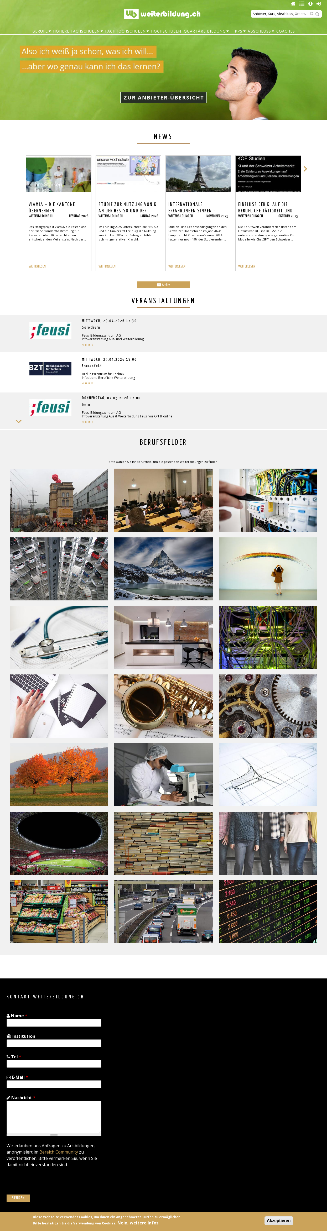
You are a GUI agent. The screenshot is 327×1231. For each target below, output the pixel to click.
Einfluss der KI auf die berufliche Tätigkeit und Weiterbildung (265, 211)
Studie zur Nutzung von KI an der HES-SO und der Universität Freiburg (128, 211)
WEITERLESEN (37, 266)
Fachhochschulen (125, 31)
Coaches (285, 31)
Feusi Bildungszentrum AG (101, 335)
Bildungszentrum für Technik (103, 374)
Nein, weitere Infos (137, 1223)
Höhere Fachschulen (76, 31)
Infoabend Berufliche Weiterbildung (108, 377)
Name (17, 1016)
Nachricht (21, 1098)
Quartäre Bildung (205, 31)
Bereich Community (58, 1152)
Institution (21, 1036)
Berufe (40, 31)
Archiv (163, 285)
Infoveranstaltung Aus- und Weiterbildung (113, 339)
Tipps (236, 31)
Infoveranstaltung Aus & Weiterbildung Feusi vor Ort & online (127, 416)
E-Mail (17, 1077)
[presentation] (46, 1184)
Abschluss (259, 31)
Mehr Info (88, 345)
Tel (14, 1057)
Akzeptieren (279, 1220)
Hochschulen (166, 31)
